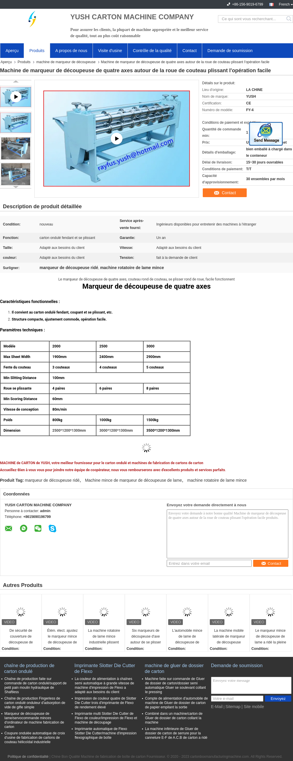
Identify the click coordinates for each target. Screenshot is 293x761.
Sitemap (232, 706)
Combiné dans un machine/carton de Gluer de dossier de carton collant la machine (173, 718)
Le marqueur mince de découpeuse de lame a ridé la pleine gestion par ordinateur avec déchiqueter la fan (270, 637)
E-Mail (217, 706)
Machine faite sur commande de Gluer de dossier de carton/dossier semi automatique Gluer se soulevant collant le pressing (175, 685)
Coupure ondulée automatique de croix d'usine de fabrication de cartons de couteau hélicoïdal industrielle (34, 737)
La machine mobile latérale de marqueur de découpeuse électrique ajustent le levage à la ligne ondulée (229, 637)
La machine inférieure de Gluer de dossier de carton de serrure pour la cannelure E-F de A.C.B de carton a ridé (176, 733)
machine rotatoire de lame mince (217, 480)
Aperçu (12, 50)
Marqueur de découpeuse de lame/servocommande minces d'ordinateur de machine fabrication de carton (34, 720)
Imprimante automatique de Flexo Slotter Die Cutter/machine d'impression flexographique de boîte (106, 733)
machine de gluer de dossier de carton (174, 668)
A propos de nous (71, 50)
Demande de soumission (230, 50)
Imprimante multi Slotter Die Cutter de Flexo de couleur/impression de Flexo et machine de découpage (106, 718)
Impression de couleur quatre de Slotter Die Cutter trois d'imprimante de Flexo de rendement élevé (105, 702)
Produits (36, 50)
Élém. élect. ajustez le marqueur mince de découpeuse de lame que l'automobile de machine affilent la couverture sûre (62, 637)
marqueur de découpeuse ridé (52, 480)
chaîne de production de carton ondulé (29, 668)
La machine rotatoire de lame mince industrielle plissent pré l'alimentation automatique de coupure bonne (104, 637)
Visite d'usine (110, 50)
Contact (190, 50)
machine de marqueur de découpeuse (66, 62)
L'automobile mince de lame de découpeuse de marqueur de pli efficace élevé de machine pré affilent (187, 637)
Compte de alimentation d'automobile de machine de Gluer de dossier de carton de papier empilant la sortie (176, 702)
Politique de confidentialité (28, 757)
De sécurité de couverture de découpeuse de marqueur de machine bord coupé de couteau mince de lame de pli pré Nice (20, 637)
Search (289, 19)
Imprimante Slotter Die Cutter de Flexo (104, 668)
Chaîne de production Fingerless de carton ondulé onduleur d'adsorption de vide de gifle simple (34, 702)
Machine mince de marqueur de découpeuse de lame (133, 480)
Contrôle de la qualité (152, 50)
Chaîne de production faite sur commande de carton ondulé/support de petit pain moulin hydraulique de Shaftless (35, 685)
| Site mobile (252, 706)
